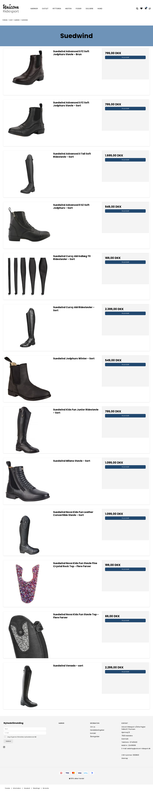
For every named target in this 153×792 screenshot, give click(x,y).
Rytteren (57, 8)
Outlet (45, 8)
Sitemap (125, 758)
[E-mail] (25, 733)
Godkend (8, 741)
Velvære (89, 8)
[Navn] (25, 729)
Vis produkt (125, 57)
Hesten (68, 8)
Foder (78, 8)
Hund (99, 8)
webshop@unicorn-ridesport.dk (138, 748)
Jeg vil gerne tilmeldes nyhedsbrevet (29, 736)
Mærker (34, 8)
